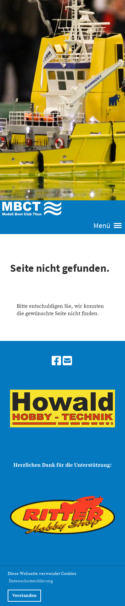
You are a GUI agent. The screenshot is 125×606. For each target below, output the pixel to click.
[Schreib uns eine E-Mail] (67, 361)
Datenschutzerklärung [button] (31, 581)
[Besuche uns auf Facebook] (56, 361)
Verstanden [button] (24, 596)
